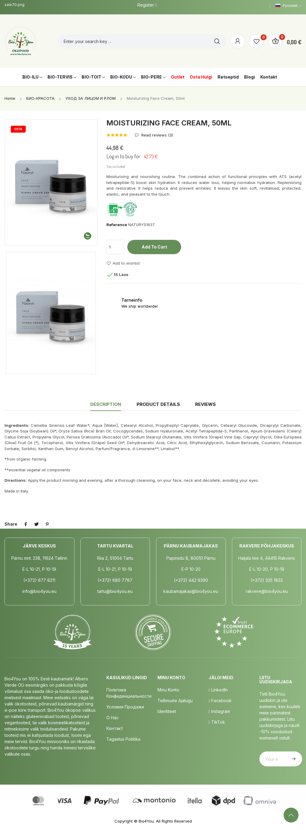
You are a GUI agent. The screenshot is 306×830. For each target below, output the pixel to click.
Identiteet (166, 711)
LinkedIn (218, 689)
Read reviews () (156, 135)
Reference (116, 224)
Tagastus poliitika (123, 739)
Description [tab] (105, 404)
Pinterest (47, 524)
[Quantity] (115, 247)
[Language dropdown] (289, 5)
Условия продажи (125, 706)
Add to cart (154, 246)
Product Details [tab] (158, 404)
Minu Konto (168, 689)
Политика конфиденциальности (129, 693)
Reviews (205, 404)
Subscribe (293, 758)
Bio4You (146, 821)
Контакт (114, 728)
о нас (112, 717)
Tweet (36, 524)
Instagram (219, 711)
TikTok (217, 722)
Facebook (220, 700)
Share (25, 524)
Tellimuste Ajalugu (175, 700)
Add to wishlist (123, 263)
